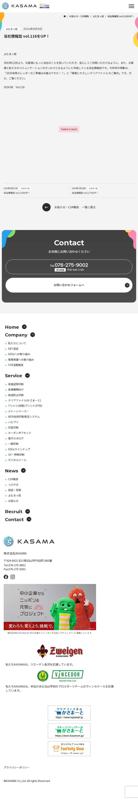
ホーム (64, 16)
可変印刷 (13, 427)
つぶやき (13, 484)
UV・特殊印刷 (16, 454)
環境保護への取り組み (21, 359)
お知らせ (13, 501)
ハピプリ (13, 422)
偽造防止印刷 (16, 395)
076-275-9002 (69, 265)
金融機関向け (16, 389)
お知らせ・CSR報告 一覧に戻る (69, 207)
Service (17, 375)
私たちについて (17, 343)
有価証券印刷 (16, 384)
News (15, 471)
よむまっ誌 (98, 16)
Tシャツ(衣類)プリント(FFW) (25, 405)
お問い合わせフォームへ (92, 285)
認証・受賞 (14, 490)
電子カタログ (16, 438)
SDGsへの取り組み (19, 354)
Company (20, 335)
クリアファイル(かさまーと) (24, 400)
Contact (18, 519)
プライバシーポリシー (17, 767)
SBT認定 (13, 348)
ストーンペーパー (18, 411)
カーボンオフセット (19, 433)
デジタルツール (17, 460)
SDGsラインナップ (19, 449)
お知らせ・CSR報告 (79, 16)
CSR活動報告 (15, 365)
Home (16, 327)
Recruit (17, 511)
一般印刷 (13, 443)
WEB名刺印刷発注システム (24, 416)
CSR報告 (13, 479)
